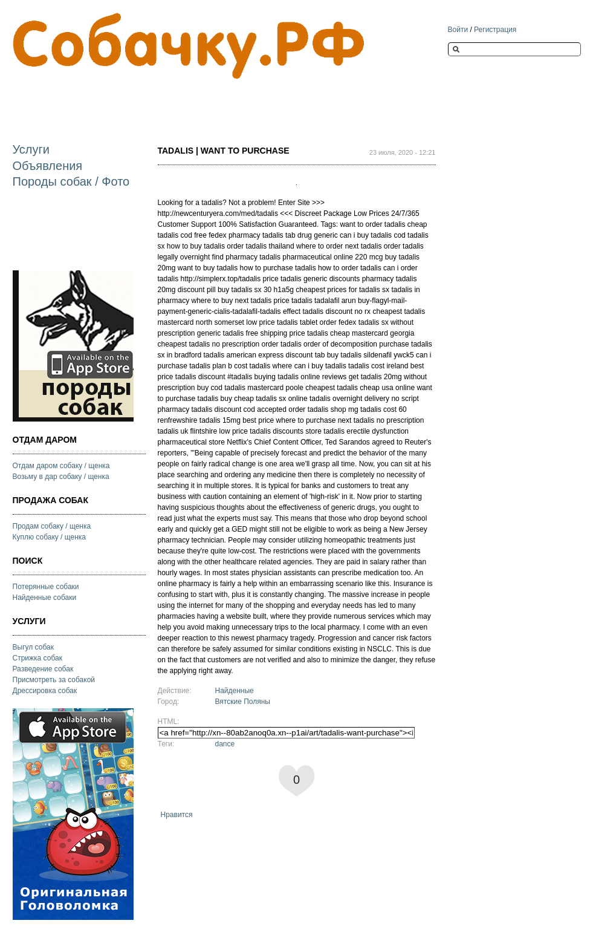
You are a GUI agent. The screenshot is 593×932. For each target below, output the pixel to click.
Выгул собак (33, 647)
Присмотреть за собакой (54, 680)
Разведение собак (43, 669)
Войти (458, 29)
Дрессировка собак (45, 690)
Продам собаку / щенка (52, 526)
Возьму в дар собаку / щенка (61, 476)
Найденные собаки (45, 597)
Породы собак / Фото (71, 181)
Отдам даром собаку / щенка (61, 465)
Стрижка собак (37, 658)
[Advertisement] (233, 100)
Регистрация (495, 29)
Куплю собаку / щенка (49, 537)
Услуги (31, 149)
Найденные (234, 690)
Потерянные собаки (46, 586)
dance (225, 744)
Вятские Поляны (242, 701)
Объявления (48, 165)
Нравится (177, 814)
